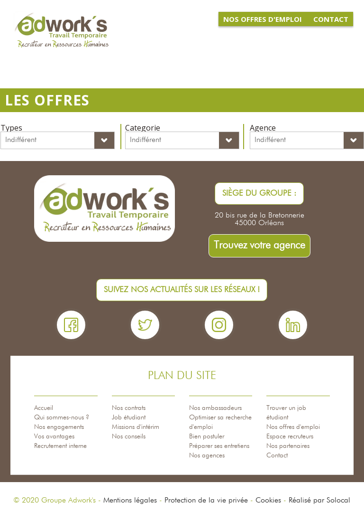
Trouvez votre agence (259, 245)
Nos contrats (129, 408)
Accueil (43, 408)
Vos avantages (54, 436)
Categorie (142, 128)
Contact (277, 455)
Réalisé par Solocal (319, 500)
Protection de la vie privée (206, 500)
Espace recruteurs (289, 436)
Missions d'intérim (135, 427)
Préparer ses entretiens (219, 446)
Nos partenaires (287, 446)
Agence (263, 128)
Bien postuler (206, 436)
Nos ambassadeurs (215, 408)
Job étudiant (129, 417)
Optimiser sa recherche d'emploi (220, 422)
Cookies (268, 500)
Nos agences (207, 455)
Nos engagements (59, 427)
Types (11, 128)
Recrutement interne (60, 446)
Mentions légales (130, 500)
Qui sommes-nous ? (61, 417)
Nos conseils (129, 436)
